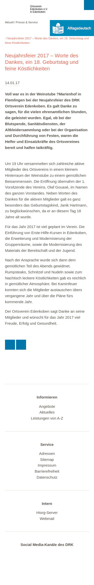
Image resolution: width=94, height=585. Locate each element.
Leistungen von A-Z (47, 418)
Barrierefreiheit (47, 471)
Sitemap (47, 459)
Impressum (47, 465)
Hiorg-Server (47, 512)
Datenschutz (47, 477)
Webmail (47, 518)
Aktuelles (47, 412)
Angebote (47, 406)
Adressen (47, 453)
